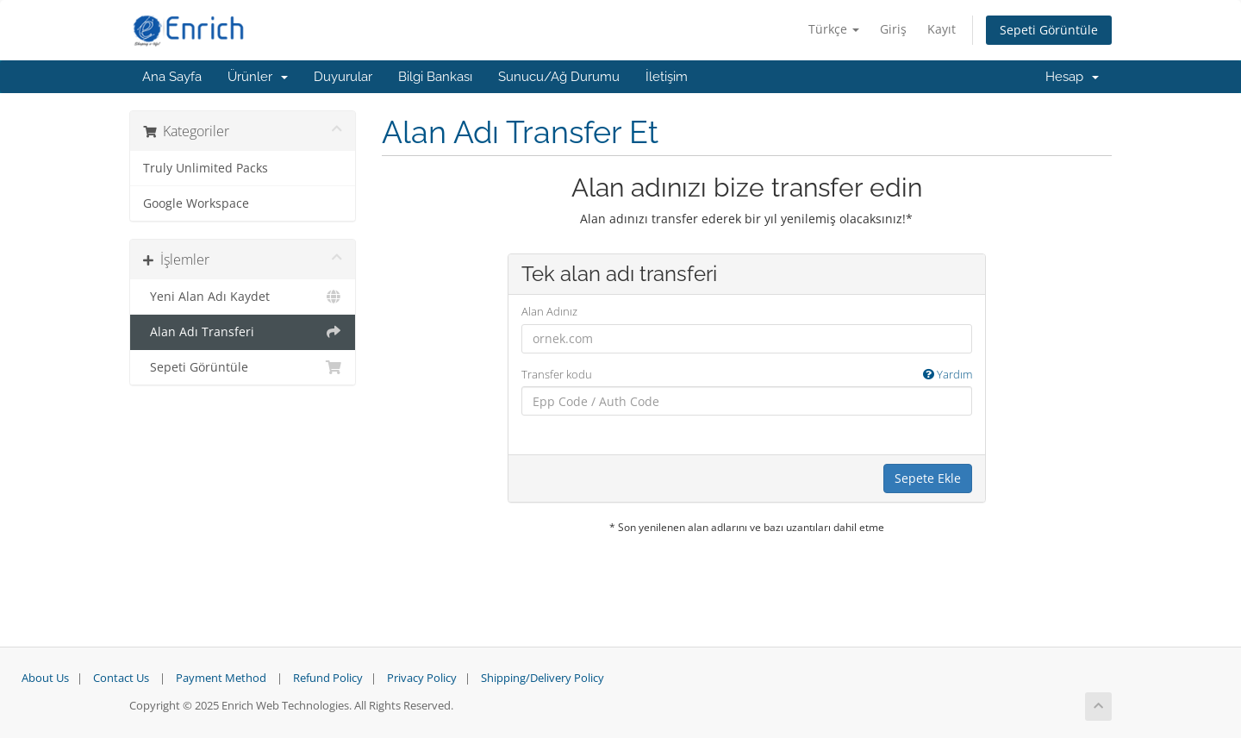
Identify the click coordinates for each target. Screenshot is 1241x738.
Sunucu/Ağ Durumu (559, 76)
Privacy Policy (422, 678)
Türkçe (833, 29)
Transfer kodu (746, 374)
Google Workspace (196, 203)
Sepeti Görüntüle (1049, 30)
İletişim (666, 76)
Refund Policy (328, 678)
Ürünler (258, 76)
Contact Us (121, 678)
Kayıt (941, 29)
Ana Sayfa (172, 76)
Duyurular (343, 76)
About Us (45, 678)
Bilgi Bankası (435, 76)
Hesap (1072, 76)
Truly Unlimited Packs (205, 168)
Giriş (893, 29)
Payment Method (221, 678)
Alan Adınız (549, 311)
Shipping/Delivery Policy (542, 678)
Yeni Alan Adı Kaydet (242, 296)
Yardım (947, 374)
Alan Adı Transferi (242, 332)
